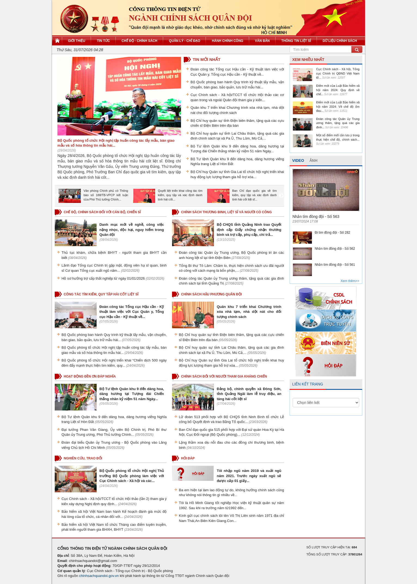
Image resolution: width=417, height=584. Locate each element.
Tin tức (103, 41)
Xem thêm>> (350, 281)
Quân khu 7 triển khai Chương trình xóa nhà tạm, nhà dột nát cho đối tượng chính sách (249, 312)
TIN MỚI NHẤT (206, 59)
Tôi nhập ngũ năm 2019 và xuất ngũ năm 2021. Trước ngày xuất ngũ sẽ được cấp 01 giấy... (249, 476)
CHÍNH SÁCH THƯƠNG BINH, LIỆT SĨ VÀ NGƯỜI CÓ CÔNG (226, 212)
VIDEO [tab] (298, 160)
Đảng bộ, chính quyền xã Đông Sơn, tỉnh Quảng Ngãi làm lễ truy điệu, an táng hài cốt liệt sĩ (249, 394)
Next (281, 196)
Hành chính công (227, 41)
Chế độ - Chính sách (139, 41)
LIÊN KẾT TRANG (307, 384)
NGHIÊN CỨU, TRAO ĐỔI (83, 458)
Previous (57, 196)
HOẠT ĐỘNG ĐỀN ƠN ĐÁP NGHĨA (90, 376)
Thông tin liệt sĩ (296, 41)
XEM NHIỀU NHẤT (308, 59)
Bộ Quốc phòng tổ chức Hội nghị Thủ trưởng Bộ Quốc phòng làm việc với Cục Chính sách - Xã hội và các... (131, 476)
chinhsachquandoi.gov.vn (99, 576)
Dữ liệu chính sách (340, 41)
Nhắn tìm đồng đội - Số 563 (316, 216)
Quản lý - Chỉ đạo (184, 41)
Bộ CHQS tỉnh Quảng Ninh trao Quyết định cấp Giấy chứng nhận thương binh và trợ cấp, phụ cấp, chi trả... (249, 230)
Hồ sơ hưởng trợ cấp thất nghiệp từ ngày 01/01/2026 (103, 278)
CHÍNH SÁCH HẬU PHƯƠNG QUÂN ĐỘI (211, 294)
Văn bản (262, 41)
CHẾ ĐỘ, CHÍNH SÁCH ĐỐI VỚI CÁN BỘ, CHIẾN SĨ (102, 212)
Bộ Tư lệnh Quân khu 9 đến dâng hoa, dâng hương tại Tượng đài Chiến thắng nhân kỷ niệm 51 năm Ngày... (131, 394)
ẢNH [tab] (313, 160)
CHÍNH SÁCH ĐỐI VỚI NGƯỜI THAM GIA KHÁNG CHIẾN (224, 376)
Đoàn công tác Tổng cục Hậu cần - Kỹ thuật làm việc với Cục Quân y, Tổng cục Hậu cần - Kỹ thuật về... (131, 312)
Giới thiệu (76, 41)
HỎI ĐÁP (188, 458)
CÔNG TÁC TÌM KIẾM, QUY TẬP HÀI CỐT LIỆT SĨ (101, 294)
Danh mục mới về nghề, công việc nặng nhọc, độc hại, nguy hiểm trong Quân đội (131, 230)
